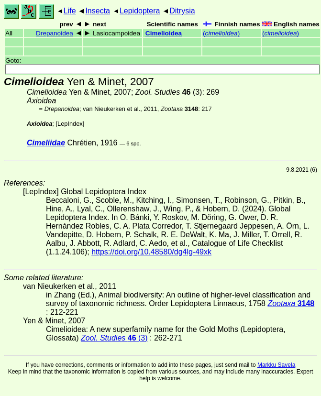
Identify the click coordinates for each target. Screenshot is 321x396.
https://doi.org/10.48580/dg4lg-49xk (151, 252)
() (221, 33)
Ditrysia (182, 11)
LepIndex (70, 123)
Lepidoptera (140, 11)
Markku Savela (276, 365)
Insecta (97, 11)
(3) (168, 92)
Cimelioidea (163, 33)
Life (70, 11)
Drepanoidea (54, 33)
